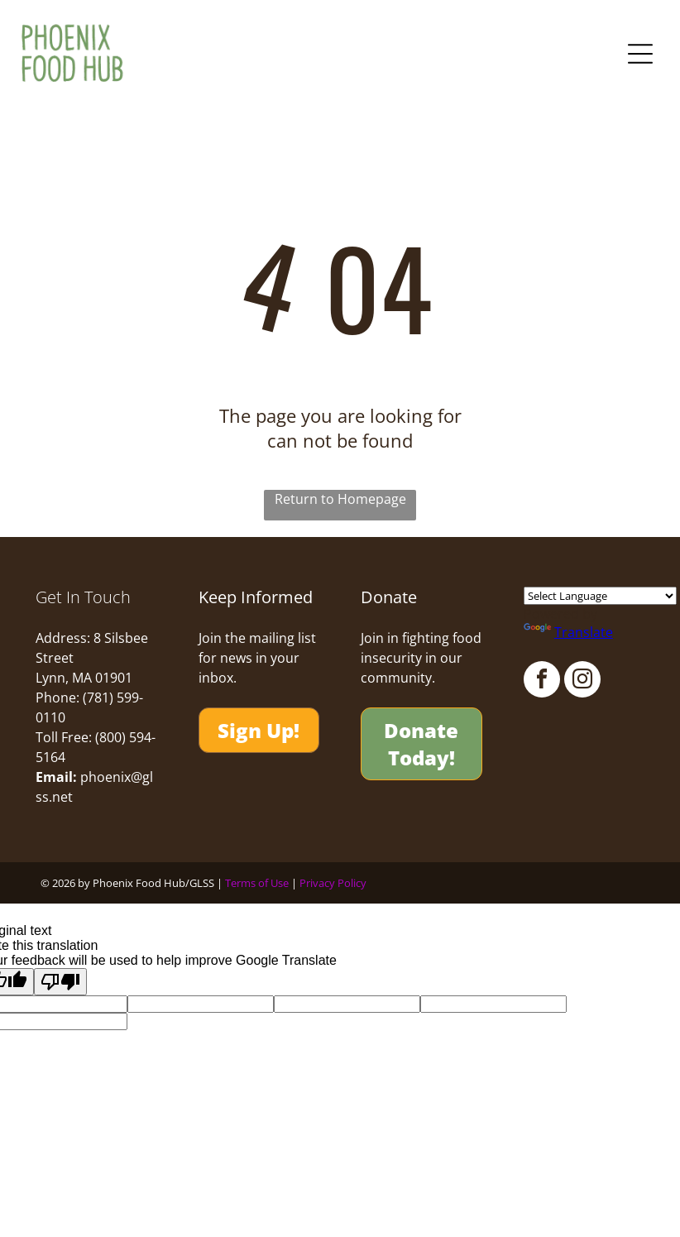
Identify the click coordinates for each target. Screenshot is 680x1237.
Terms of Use (257, 882)
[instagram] (582, 682)
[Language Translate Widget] (600, 596)
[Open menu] (640, 53)
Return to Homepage (340, 499)
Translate (568, 633)
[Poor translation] (60, 981)
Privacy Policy (332, 882)
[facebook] (542, 682)
